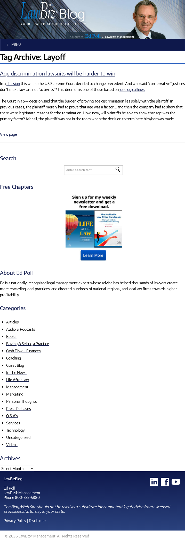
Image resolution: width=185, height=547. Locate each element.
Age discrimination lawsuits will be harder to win (57, 73)
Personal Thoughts (21, 401)
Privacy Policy (15, 520)
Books (11, 336)
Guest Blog (15, 365)
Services (13, 423)
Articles (12, 322)
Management (17, 386)
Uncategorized (18, 437)
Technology (15, 430)
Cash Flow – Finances (23, 350)
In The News (16, 372)
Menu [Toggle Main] (13, 45)
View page (8, 134)
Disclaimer (37, 520)
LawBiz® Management (22, 492)
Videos (12, 444)
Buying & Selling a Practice (27, 343)
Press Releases (18, 408)
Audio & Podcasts (20, 329)
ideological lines (132, 89)
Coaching (13, 358)
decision (13, 83)
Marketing (14, 394)
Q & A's (12, 415)
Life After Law (17, 379)
